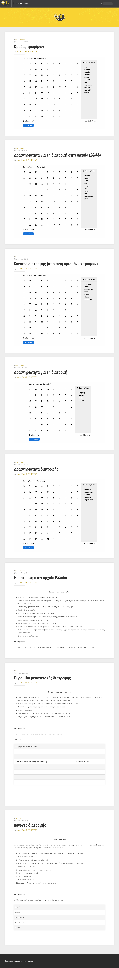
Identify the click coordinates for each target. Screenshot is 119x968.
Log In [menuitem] (26, 3)
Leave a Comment (20, 39)
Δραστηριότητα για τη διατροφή (40, 372)
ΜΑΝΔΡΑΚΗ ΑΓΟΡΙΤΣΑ (27, 51)
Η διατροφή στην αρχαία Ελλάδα (40, 577)
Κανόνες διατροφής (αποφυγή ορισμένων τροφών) (56, 263)
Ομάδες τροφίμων (29, 46)
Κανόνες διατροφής (30, 825)
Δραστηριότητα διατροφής (36, 469)
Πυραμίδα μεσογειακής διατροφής (42, 677)
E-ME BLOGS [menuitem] (18, 3)
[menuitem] (5, 3)
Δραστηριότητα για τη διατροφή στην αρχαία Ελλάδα (57, 155)
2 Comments (18, 818)
